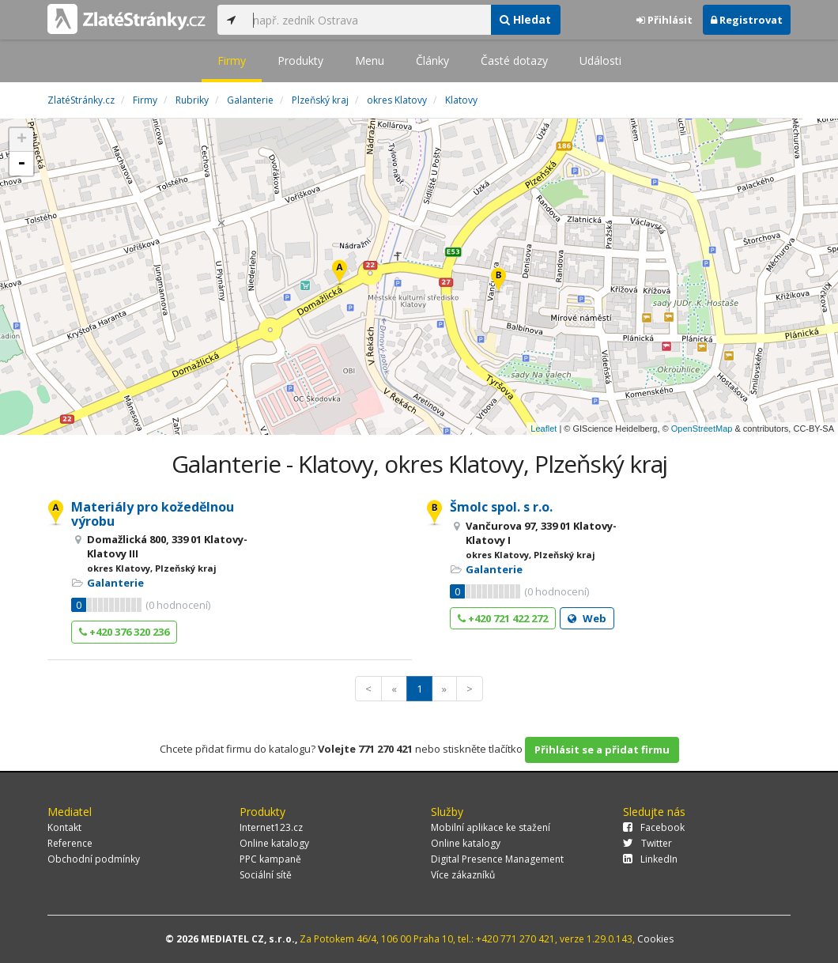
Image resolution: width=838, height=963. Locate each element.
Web (587, 618)
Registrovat (747, 20)
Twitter (647, 843)
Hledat (525, 19)
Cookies (655, 939)
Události (600, 60)
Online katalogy (274, 843)
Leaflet (543, 428)
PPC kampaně (270, 859)
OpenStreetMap (702, 428)
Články (432, 60)
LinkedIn (650, 859)
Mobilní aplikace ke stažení (490, 827)
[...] (367, 20)
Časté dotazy (514, 60)
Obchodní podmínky (93, 859)
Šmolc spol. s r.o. (501, 506)
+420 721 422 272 (503, 618)
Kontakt (64, 827)
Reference (69, 843)
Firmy (231, 60)
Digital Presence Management (497, 859)
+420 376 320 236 (124, 632)
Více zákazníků (463, 875)
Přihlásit (664, 20)
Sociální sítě (266, 875)
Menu (369, 60)
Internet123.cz (271, 827)
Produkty (300, 60)
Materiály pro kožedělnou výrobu (152, 514)
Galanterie (115, 583)
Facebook (654, 827)
